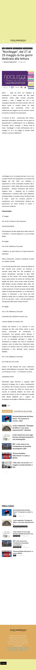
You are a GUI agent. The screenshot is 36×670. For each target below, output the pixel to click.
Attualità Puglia (17, 547)
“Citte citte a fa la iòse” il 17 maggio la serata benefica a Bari (22, 465)
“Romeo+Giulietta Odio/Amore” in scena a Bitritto (21, 455)
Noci (9, 405)
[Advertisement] (18, 19)
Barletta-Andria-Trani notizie (20, 526)
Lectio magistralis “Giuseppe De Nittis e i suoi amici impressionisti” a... (23, 522)
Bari (8, 45)
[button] (33, 40)
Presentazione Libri (27, 48)
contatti (9, 648)
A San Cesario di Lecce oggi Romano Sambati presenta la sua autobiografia (23, 437)
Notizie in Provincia (17, 48)
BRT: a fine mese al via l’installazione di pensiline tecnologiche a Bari (21, 446)
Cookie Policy (13, 650)
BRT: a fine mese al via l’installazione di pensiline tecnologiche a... (21, 543)
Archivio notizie (18, 648)
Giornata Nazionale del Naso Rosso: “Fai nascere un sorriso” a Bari (22, 418)
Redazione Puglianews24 (10, 62)
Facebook (22, 650)
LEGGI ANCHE (7, 411)
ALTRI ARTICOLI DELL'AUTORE (23, 411)
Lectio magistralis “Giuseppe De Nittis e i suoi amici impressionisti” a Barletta (22, 428)
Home (3, 45)
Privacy (26, 648)
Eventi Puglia (9, 48)
